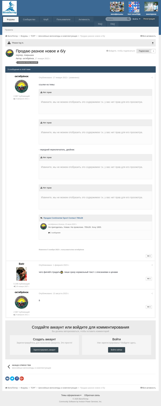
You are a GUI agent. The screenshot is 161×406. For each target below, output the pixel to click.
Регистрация (149, 19)
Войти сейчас (116, 350)
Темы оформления (71, 395)
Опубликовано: (54, 77)
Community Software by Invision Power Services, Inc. (80, 402)
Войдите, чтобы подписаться (122, 51)
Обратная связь (92, 395)
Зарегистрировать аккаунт (44, 350)
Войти (136, 19)
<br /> (95, 101)
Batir (21, 264)
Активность (84, 19)
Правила (9, 30)
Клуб (46, 19)
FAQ (100, 24)
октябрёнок (28, 58)
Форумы (11, 19)
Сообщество (29, 19)
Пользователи (63, 19)
